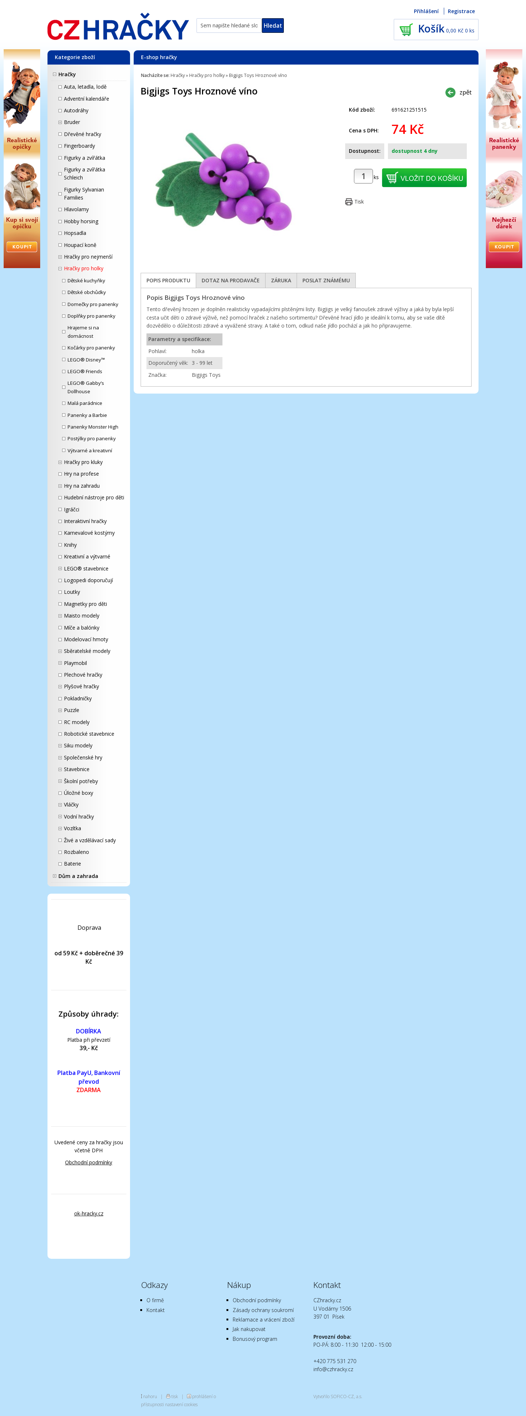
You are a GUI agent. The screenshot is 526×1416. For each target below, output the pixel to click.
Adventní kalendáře (86, 98)
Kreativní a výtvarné (87, 556)
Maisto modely (81, 615)
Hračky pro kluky (83, 462)
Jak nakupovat (249, 1329)
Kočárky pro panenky (91, 347)
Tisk (359, 201)
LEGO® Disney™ (86, 359)
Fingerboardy (79, 145)
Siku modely (78, 745)
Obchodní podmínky (88, 1162)
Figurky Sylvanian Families (84, 193)
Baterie (72, 863)
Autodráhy (76, 110)
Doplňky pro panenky (91, 316)
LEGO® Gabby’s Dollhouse (86, 387)
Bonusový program (255, 1338)
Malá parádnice (85, 403)
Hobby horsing (81, 221)
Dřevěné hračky (82, 134)
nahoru (150, 1396)
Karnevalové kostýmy (89, 532)
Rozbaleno (76, 851)
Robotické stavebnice (89, 733)
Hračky (67, 74)
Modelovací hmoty (86, 639)
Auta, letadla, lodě (85, 86)
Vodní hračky (79, 816)
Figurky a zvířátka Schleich (84, 173)
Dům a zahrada (78, 876)
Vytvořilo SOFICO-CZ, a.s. (337, 1396)
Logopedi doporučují (88, 580)
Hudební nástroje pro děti (94, 497)
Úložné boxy (78, 792)
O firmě (155, 1300)
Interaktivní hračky (85, 521)
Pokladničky (78, 698)
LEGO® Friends (85, 371)
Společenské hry (83, 757)
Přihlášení (426, 11)
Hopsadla (75, 232)
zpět (466, 92)
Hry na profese (81, 473)
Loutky (72, 591)
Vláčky (71, 804)
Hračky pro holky (83, 268)
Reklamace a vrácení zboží (263, 1319)
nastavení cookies (181, 1404)
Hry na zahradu (82, 485)
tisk (174, 1396)
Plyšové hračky (81, 686)
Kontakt (155, 1310)
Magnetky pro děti (85, 603)
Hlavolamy (76, 209)
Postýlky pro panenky (92, 438)
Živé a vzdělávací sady (90, 840)
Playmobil (75, 662)
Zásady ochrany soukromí (263, 1310)
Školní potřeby (81, 781)
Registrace (461, 11)
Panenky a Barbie (87, 415)
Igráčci (71, 509)
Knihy (70, 544)
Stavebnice (76, 769)
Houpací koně (80, 244)
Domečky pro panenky (93, 304)
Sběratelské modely (87, 650)
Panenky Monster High (93, 426)
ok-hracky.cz (88, 1213)
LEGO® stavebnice (86, 568)
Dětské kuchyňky (86, 280)
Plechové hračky (83, 674)
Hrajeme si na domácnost (83, 331)
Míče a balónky (81, 627)
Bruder (72, 122)
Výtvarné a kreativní (90, 450)
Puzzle (71, 710)
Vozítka (72, 828)
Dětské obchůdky (87, 292)
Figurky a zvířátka (84, 157)
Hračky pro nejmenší (88, 256)
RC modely (76, 722)
